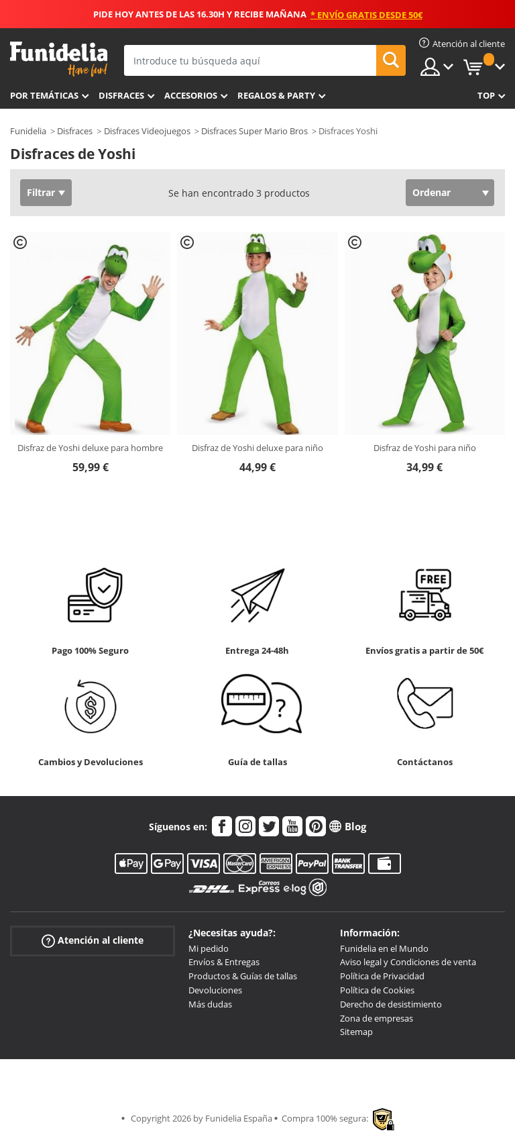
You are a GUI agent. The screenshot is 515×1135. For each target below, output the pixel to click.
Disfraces (121, 95)
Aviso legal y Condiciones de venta (408, 962)
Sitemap (356, 1032)
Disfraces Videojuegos (147, 131)
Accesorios (190, 95)
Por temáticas (44, 95)
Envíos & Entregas (224, 962)
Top (486, 95)
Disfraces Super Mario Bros (254, 131)
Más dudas (210, 1004)
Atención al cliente (93, 940)
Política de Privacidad (382, 976)
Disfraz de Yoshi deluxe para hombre (90, 448)
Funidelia (28, 131)
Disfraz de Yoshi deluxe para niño (257, 448)
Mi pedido (208, 948)
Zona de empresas (376, 1018)
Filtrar (41, 192)
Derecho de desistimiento (391, 1004)
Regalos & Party (276, 95)
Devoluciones (215, 990)
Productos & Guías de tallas (242, 976)
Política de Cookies (377, 990)
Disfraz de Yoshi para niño (425, 448)
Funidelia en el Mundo (384, 948)
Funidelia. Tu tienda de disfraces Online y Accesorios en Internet (58, 59)
